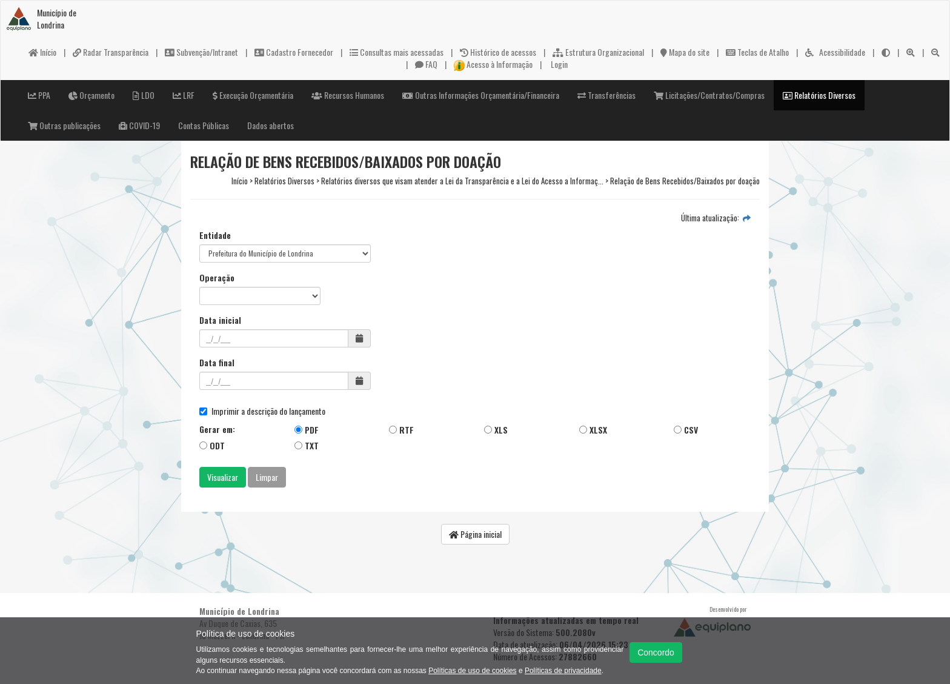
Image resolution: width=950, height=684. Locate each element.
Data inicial (220, 320)
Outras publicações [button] (64, 125)
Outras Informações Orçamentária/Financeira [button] (480, 95)
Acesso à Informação (493, 64)
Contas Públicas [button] (203, 125)
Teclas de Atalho (757, 51)
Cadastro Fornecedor (293, 51)
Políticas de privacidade (563, 670)
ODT (212, 445)
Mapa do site (684, 51)
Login (558, 64)
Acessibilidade (835, 51)
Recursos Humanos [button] (347, 95)
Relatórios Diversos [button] (819, 95)
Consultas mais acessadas (396, 51)
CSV (686, 429)
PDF (306, 429)
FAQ (426, 64)
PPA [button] (39, 95)
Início (42, 51)
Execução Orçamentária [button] (253, 95)
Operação (216, 278)
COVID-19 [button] (139, 125)
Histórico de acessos (498, 51)
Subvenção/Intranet (201, 51)
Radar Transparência (110, 51)
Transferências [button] (606, 95)
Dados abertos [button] (270, 125)
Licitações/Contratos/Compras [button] (709, 95)
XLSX (593, 429)
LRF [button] (183, 95)
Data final (216, 363)
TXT (306, 445)
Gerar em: (217, 429)
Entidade (215, 235)
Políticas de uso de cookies (472, 670)
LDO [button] (143, 95)
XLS (496, 429)
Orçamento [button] (91, 95)
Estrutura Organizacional (598, 51)
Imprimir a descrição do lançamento (262, 411)
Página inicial (475, 534)
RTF (401, 429)
